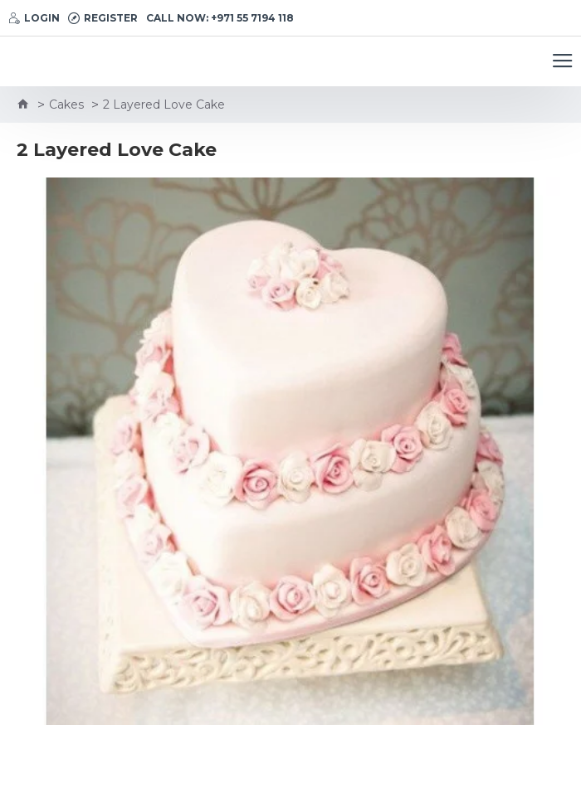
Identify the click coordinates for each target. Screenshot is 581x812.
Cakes (66, 104)
